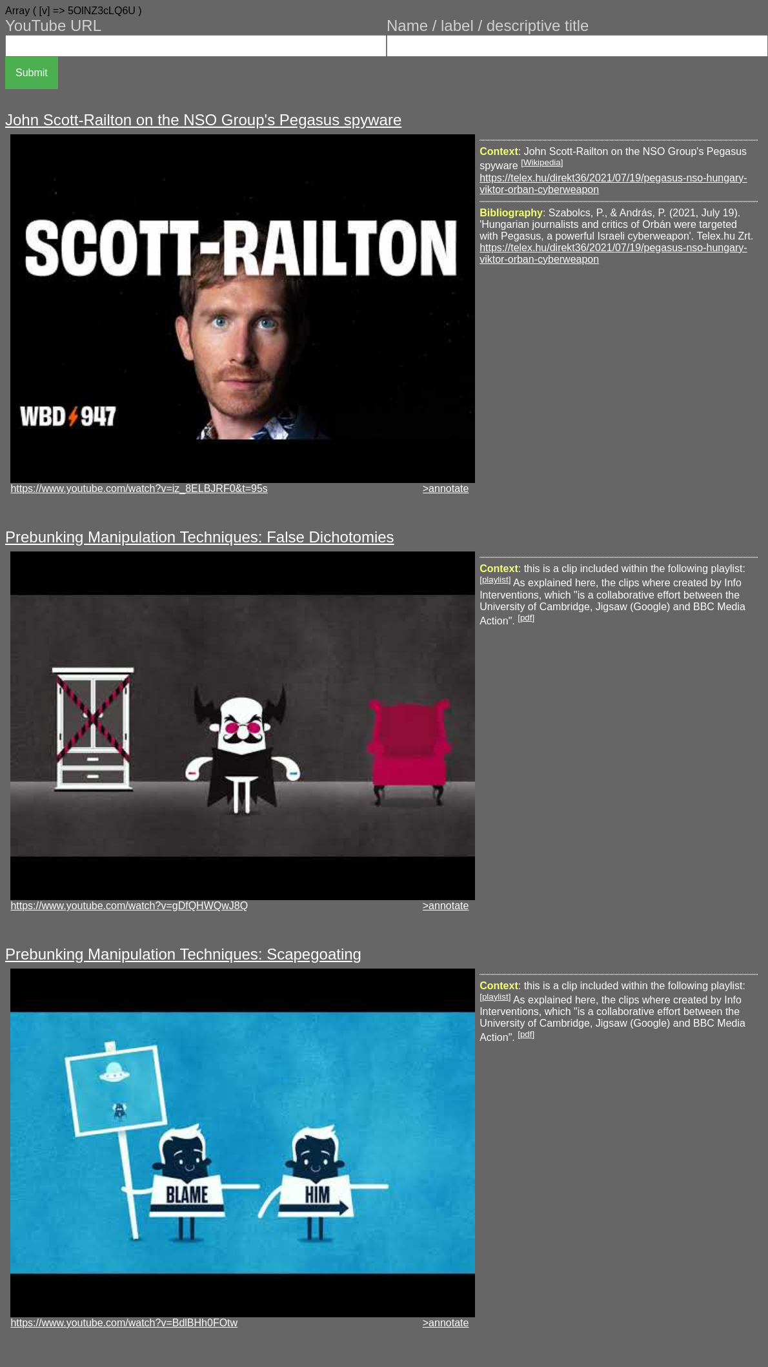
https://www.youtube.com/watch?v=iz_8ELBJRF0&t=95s (138, 488)
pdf (526, 617)
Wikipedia (542, 162)
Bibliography (511, 212)
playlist (495, 579)
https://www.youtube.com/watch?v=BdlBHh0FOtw (123, 1322)
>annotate (446, 488)
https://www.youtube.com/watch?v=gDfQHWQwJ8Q (129, 905)
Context (499, 151)
